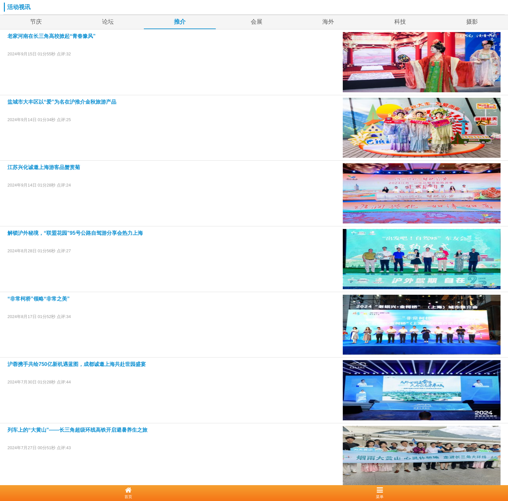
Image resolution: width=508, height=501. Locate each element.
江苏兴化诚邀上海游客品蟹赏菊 (43, 167)
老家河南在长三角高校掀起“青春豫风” (51, 36)
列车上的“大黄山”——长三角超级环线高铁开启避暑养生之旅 (77, 430)
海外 (328, 21)
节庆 (36, 21)
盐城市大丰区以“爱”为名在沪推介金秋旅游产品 (61, 102)
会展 (256, 21)
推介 (180, 21)
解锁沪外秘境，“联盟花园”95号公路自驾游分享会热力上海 (75, 233)
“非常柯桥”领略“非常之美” (38, 299)
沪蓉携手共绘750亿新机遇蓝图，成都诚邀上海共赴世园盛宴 (76, 364)
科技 (400, 21)
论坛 (108, 21)
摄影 (472, 21)
